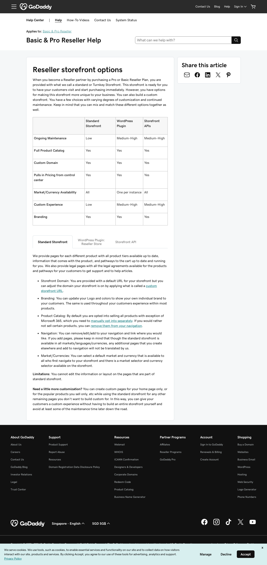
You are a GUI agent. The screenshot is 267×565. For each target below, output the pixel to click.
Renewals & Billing (211, 452)
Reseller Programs (170, 452)
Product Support (58, 444)
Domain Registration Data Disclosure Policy (74, 467)
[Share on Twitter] (218, 74)
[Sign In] (240, 6)
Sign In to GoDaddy (211, 444)
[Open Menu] (12, 6)
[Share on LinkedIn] (207, 74)
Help (58, 20)
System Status (126, 20)
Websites (242, 452)
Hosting (242, 474)
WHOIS (118, 452)
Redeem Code (122, 482)
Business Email (246, 459)
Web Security (245, 482)
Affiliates (165, 444)
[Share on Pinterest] (228, 74)
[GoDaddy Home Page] (28, 523)
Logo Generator (246, 489)
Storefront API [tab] (125, 242)
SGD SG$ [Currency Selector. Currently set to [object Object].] (101, 523)
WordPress (243, 467)
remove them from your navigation (116, 325)
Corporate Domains (126, 474)
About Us (16, 444)
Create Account (209, 459)
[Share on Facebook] (197, 74)
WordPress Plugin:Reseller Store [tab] (91, 241)
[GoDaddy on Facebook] (204, 524)
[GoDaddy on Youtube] (252, 524)
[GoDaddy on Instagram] (216, 524)
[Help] (227, 6)
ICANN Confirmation (126, 459)
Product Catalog (123, 489)
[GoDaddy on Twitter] (240, 524)
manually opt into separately (111, 320)
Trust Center (18, 489)
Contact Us (102, 20)
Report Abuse (57, 452)
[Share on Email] (187, 74)
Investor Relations (21, 474)
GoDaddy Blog (19, 467)
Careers (15, 452)
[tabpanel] (100, 332)
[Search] (236, 40)
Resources (55, 459)
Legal (14, 482)
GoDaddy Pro (167, 459)
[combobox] (183, 40)
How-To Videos (78, 20)
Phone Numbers (246, 497)
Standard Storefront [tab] (52, 242)
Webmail (119, 444)
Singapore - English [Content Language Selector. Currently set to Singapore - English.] (69, 523)
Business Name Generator (129, 497)
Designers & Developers (128, 467)
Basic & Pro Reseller (57, 31)
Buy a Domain (245, 444)
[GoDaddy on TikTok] (228, 524)
